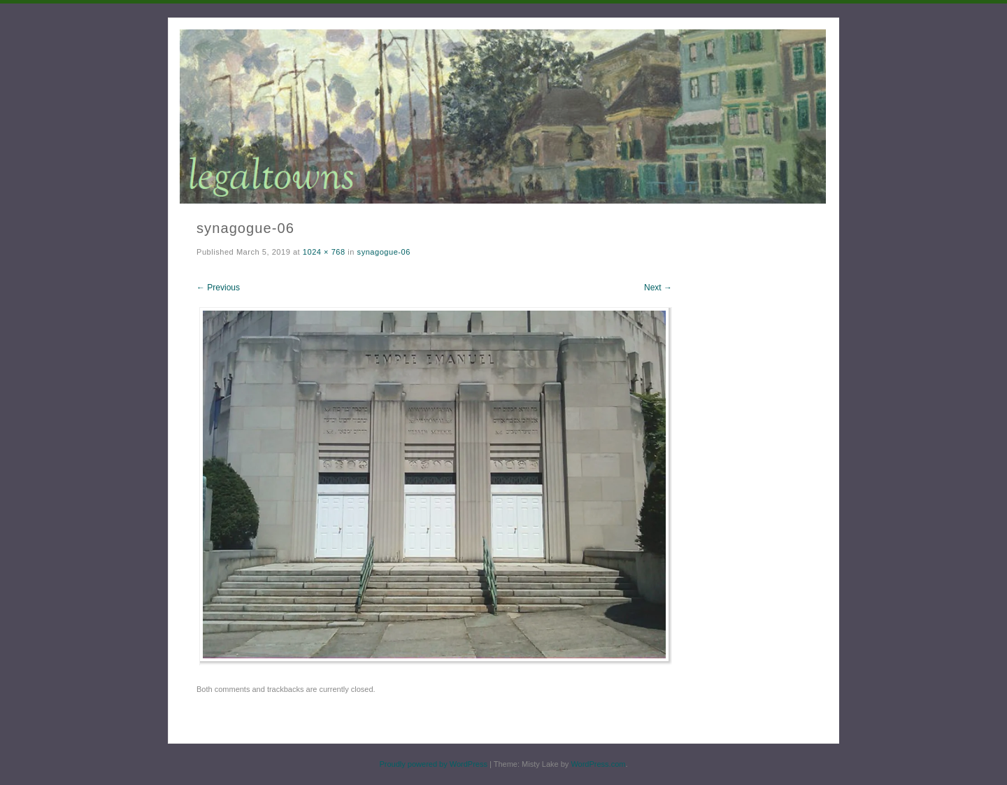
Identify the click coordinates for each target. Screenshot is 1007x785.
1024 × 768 (324, 252)
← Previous (218, 287)
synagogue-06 (383, 252)
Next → (658, 287)
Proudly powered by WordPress (433, 764)
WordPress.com (598, 764)
